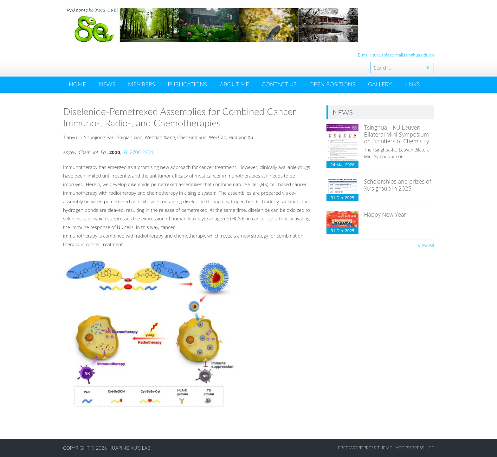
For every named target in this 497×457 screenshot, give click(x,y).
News (107, 84)
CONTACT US (278, 84)
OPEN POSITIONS (332, 84)
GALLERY (380, 84)
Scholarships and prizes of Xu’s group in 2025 (397, 185)
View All (426, 245)
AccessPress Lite (415, 447)
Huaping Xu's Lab (129, 448)
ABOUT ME (234, 84)
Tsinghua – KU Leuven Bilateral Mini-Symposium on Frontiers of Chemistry (396, 134)
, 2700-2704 (137, 152)
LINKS (412, 84)
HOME (77, 84)
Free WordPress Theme (365, 447)
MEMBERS (141, 84)
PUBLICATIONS (187, 84)
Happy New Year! (386, 214)
